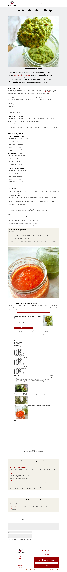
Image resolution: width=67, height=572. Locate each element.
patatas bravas (37, 508)
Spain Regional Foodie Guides (43, 3)
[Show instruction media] (50, 375)
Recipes (35, 3)
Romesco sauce (13, 501)
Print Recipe (39, 68)
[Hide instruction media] (52, 375)
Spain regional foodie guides (20, 563)
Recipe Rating (10, 521)
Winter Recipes (20, 556)
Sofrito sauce (12, 505)
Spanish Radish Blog (52, 3)
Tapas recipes (20, 558)
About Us (20, 567)
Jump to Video (34, 68)
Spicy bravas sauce (14, 508)
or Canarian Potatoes (25, 75)
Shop (56, 3)
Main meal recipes (20, 560)
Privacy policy (47, 554)
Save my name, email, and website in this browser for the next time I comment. (20, 539)
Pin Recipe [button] (43, 327)
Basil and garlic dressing (15, 506)
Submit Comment (55, 541)
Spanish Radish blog (20, 565)
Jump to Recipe (28, 68)
